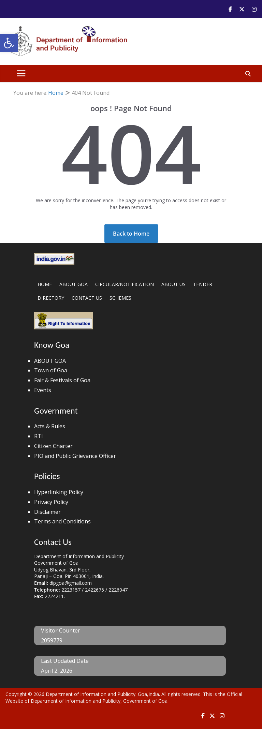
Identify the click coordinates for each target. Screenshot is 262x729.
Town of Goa (50, 370)
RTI (38, 436)
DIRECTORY (51, 298)
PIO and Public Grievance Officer (75, 456)
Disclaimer (47, 512)
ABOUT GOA (73, 284)
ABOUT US (173, 284)
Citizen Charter (53, 446)
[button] (9, 43)
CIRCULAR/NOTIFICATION (124, 284)
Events (42, 390)
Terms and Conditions (62, 521)
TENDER (202, 284)
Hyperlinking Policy (58, 492)
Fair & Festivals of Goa (62, 380)
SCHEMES (120, 298)
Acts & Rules (49, 426)
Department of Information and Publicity (90, 694)
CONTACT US (87, 298)
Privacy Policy (51, 502)
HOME (45, 284)
